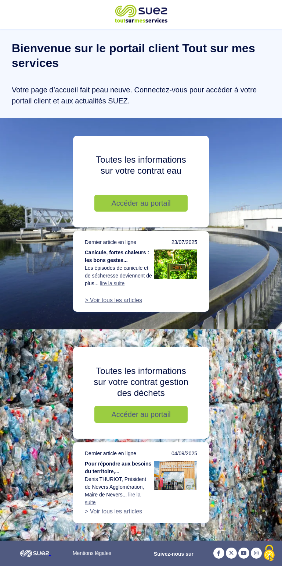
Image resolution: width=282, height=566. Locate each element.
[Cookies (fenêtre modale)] (269, 553)
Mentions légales (92, 553)
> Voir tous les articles (113, 300)
